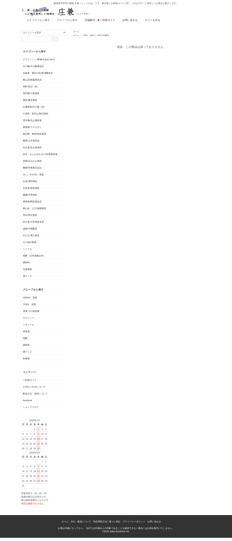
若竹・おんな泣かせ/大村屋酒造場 (40, 154)
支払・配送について (81, 521)
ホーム (76, 31)
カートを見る (150, 20)
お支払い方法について (34, 387)
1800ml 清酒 (30, 297)
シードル (27, 249)
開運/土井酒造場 (31, 140)
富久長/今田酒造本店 (33, 222)
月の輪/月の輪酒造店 (33, 66)
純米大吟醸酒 (103, 35)
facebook (27, 400)
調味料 (26, 262)
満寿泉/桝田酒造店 (32, 201)
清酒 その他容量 (31, 311)
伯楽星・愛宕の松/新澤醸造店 (38, 73)
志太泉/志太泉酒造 (32, 147)
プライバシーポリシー (134, 521)
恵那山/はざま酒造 (32, 161)
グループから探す (64, 20)
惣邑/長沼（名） (31, 86)
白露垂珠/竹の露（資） (34, 107)
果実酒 (26, 331)
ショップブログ (31, 407)
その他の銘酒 (29, 242)
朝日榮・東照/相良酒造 (34, 134)
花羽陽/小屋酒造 (31, 93)
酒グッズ (27, 276)
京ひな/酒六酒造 (31, 235)
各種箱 (26, 358)
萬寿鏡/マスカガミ (32, 127)
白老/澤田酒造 (30, 181)
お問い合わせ (128, 20)
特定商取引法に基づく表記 (106, 521)
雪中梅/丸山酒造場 (32, 120)
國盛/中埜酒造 (30, 194)
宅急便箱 (27, 269)
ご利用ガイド (106, 20)
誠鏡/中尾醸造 (30, 228)
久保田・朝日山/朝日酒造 (35, 113)
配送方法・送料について (35, 393)
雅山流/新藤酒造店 (32, 79)
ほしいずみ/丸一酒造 (33, 174)
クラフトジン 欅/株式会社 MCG (39, 59)
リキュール (28, 324)
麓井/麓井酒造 (30, 100)
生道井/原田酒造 (31, 188)
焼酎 (25, 338)
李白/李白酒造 (30, 215)
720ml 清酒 (88, 35)
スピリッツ (28, 318)
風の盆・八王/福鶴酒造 (34, 208)
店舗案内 (87, 20)
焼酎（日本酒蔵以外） (34, 255)
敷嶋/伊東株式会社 (32, 167)
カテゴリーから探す (36, 20)
